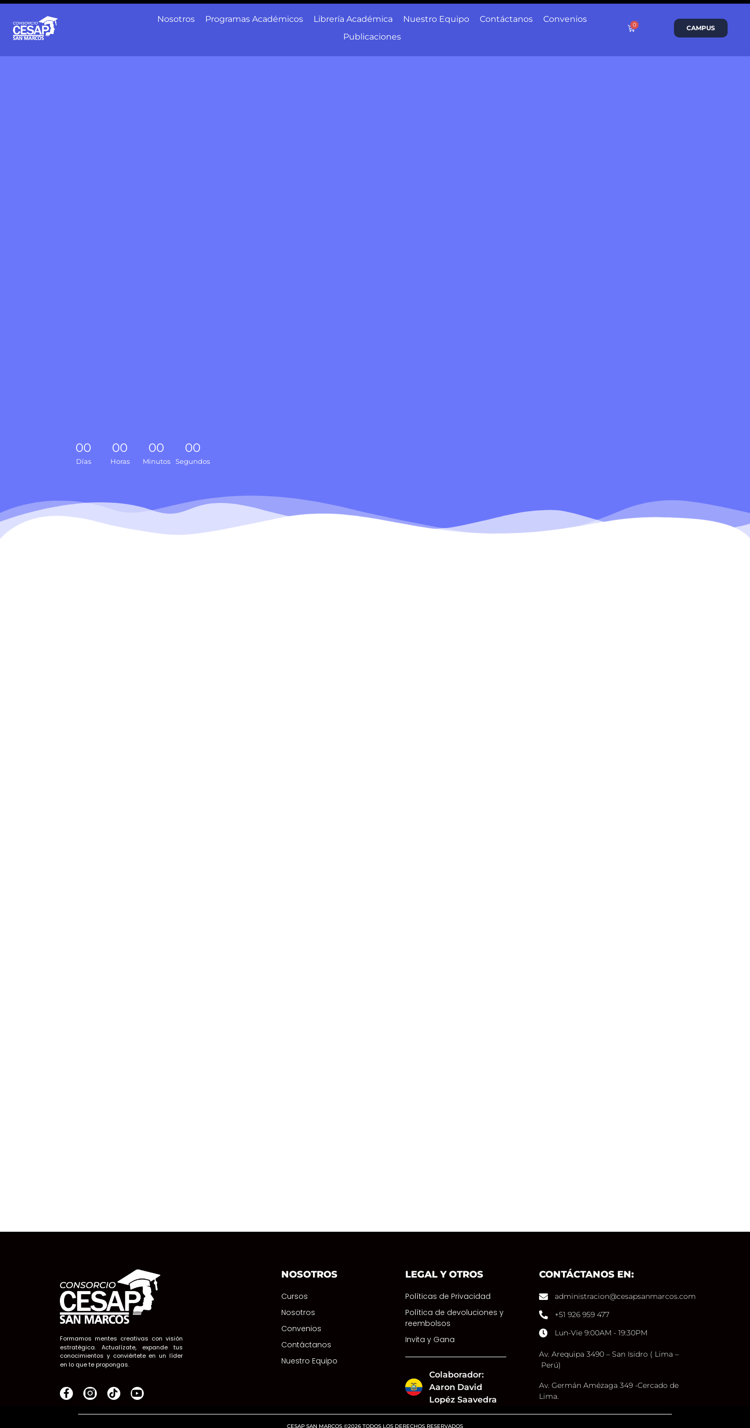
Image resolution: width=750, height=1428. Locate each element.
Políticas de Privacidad (448, 1282)
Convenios (301, 1314)
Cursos (294, 1282)
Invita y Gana (430, 1325)
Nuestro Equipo (309, 1346)
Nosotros (298, 1298)
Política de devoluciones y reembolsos (454, 1303)
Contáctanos (306, 1330)
